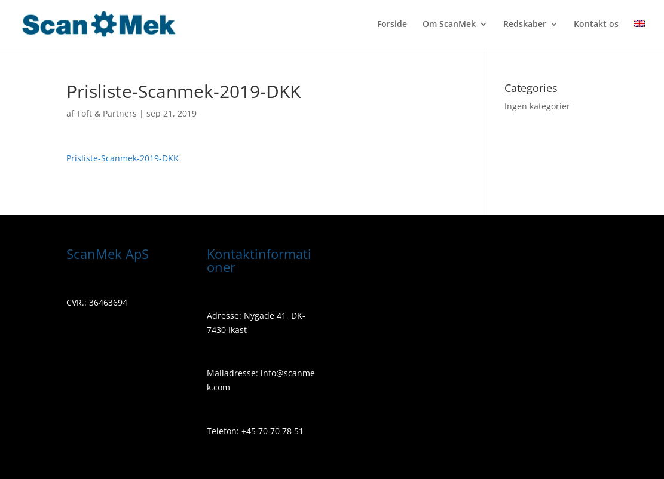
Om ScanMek (449, 24)
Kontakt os (596, 24)
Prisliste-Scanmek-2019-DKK (122, 158)
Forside (392, 24)
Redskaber (524, 24)
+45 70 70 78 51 (271, 431)
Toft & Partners (107, 113)
